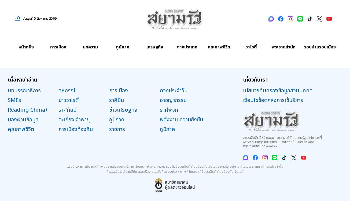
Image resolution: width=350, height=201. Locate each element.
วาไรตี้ (251, 47)
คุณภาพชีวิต (219, 47)
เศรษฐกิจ (154, 47)
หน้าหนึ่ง (26, 47)
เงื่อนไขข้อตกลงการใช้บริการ (273, 100)
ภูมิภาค (122, 47)
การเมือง (58, 47)
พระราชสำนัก (284, 47)
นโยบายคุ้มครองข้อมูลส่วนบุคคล (277, 90)
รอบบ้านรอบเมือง (320, 47)
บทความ (90, 47)
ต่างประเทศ (187, 47)
